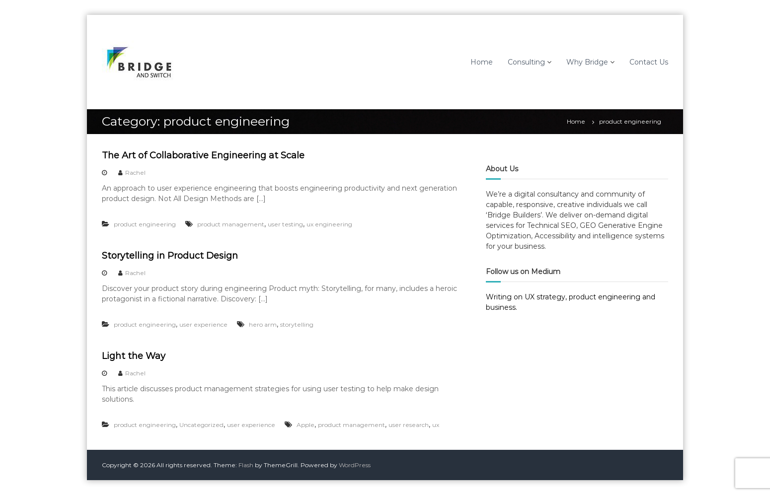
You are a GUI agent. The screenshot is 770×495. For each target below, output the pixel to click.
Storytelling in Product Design (170, 255)
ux (435, 424)
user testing (285, 224)
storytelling (296, 324)
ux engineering (329, 224)
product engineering (145, 224)
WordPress (355, 465)
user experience (203, 324)
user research (408, 424)
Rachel (135, 172)
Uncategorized (201, 424)
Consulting (526, 62)
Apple (305, 424)
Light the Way (133, 356)
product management (230, 224)
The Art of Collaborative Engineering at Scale (203, 155)
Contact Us (648, 62)
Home (481, 62)
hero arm (263, 324)
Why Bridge (587, 62)
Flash (245, 465)
